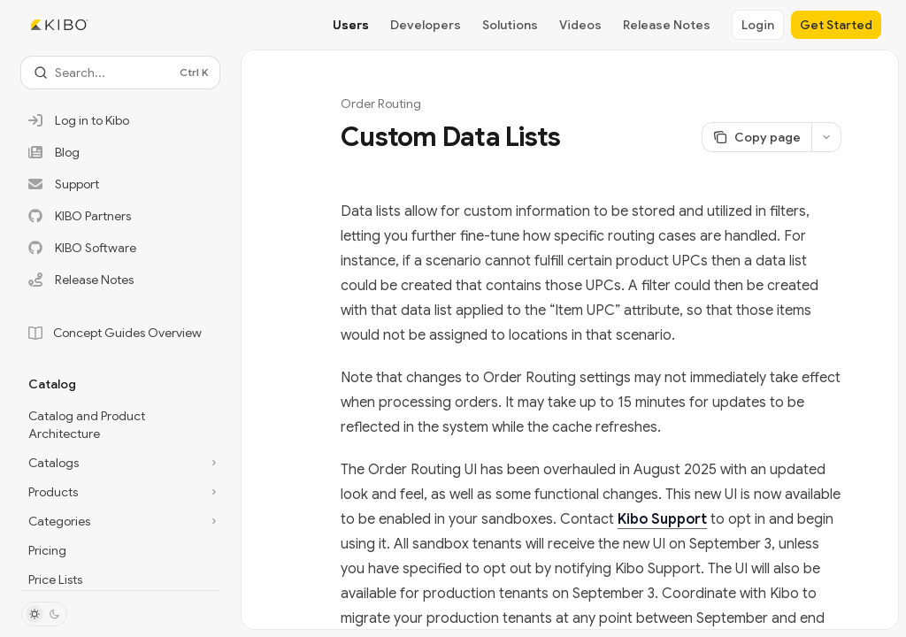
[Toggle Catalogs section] (120, 463)
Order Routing (381, 103)
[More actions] (826, 137)
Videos (580, 25)
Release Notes (666, 25)
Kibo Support (662, 519)
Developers (425, 25)
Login (757, 25)
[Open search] (120, 72)
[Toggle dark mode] (44, 614)
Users (351, 25)
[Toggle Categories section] (120, 521)
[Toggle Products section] (120, 492)
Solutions (510, 25)
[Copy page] (756, 137)
